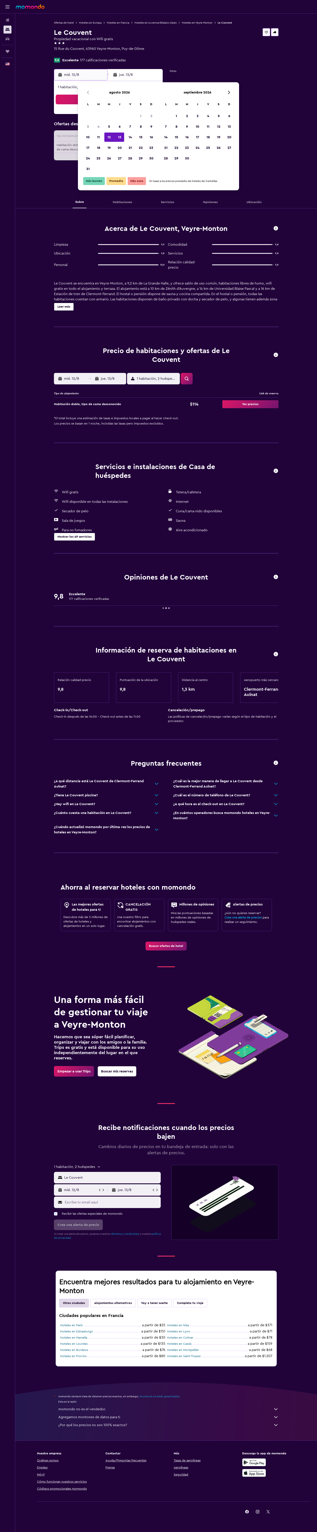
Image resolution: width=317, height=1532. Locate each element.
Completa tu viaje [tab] (190, 1303)
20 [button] (120, 148)
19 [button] (109, 148)
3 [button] (88, 126)
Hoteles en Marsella (73, 1337)
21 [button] (130, 148)
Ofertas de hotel (64, 22)
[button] (7, 7)
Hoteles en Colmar (180, 1337)
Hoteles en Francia (118, 22)
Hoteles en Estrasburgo (76, 1331)
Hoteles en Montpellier (183, 1350)
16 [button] (151, 137)
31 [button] (88, 169)
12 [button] (109, 137)
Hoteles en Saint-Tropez (184, 1356)
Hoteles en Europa (90, 22)
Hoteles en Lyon (178, 1331)
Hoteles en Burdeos (74, 1350)
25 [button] (98, 158)
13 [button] (119, 137)
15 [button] (140, 137)
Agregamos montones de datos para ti (168, 1417)
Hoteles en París (71, 1325)
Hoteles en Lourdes (74, 1343)
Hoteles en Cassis (179, 1343)
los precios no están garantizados (159, 1396)
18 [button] (98, 148)
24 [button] (88, 158)
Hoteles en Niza (178, 1325)
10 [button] (88, 137)
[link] (166, 946)
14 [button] (130, 137)
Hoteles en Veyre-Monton (197, 22)
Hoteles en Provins (73, 1356)
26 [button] (109, 158)
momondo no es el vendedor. (168, 1409)
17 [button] (87, 148)
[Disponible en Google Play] (254, 1462)
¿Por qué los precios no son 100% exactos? (168, 1425)
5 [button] (109, 126)
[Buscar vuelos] (7, 20)
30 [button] (151, 158)
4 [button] (99, 126)
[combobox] (111, 1178)
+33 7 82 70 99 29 (68, 54)
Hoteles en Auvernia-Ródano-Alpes (156, 22)
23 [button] (151, 148)
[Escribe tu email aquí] (112, 1202)
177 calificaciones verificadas (103, 60)
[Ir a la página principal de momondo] (30, 6)
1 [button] (140, 116)
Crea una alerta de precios (243, 917)
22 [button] (141, 148)
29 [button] (141, 158)
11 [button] (98, 137)
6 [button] (120, 126)
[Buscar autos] (7, 38)
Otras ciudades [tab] (74, 1303)
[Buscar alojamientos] (7, 29)
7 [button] (130, 126)
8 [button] (141, 126)
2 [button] (151, 116)
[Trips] (7, 51)
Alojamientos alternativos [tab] (113, 1303)
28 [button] (130, 158)
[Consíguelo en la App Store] (254, 1473)
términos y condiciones (125, 1234)
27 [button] (120, 158)
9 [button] (151, 126)
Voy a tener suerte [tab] (154, 1303)
